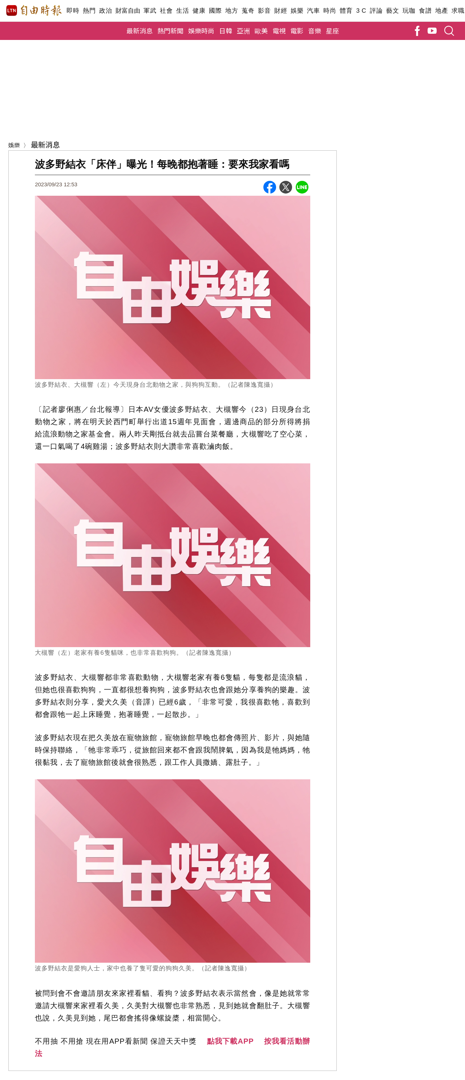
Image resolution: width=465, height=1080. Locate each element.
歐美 (261, 30)
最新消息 (139, 30)
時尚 (329, 10)
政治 (105, 10)
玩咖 (409, 10)
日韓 (225, 30)
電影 (296, 30)
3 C (361, 10)
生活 (182, 10)
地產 (441, 10)
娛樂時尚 (201, 30)
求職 (458, 10)
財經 (280, 10)
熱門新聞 (170, 30)
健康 (199, 10)
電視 (279, 30)
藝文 (392, 10)
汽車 (313, 10)
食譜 (425, 10)
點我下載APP (230, 1041)
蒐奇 (248, 10)
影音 (264, 10)
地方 (231, 10)
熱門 (89, 10)
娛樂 (297, 10)
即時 (72, 10)
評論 (376, 10)
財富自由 (128, 10)
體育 (346, 10)
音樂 (314, 30)
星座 (332, 30)
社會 (166, 10)
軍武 (149, 10)
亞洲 (243, 30)
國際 (215, 10)
